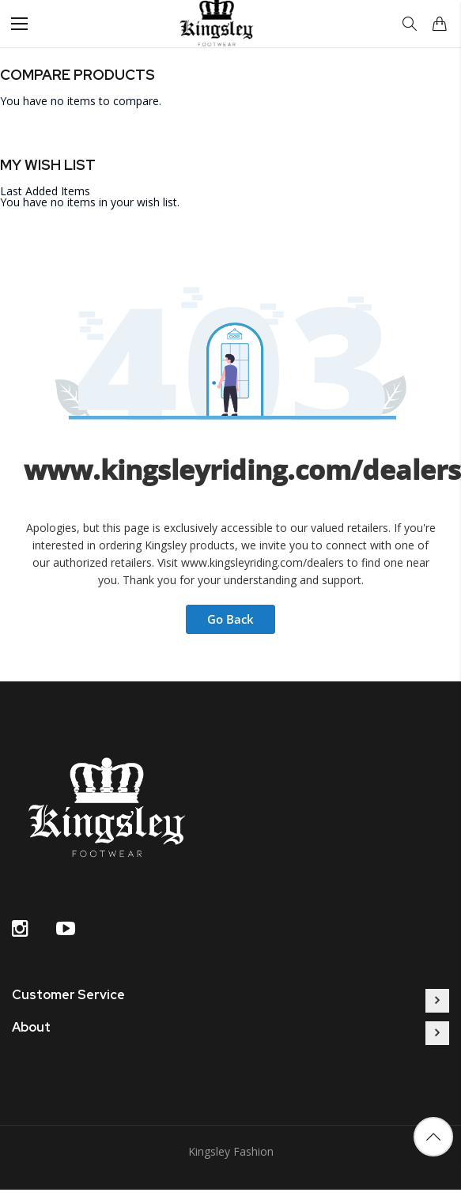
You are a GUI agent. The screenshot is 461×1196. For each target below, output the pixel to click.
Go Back (230, 619)
